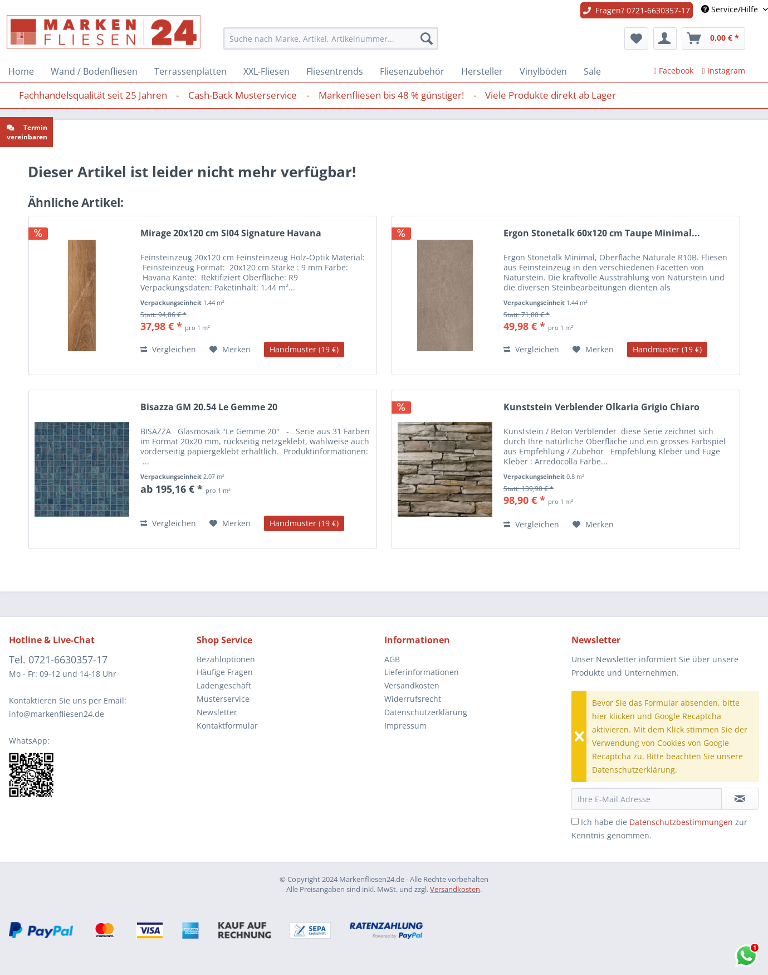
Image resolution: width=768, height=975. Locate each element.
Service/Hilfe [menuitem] (730, 9)
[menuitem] (330, 38)
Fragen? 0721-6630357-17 (636, 10)
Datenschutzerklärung (425, 712)
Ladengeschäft (224, 685)
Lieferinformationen (421, 672)
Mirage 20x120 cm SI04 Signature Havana (230, 233)
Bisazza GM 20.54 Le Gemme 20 (208, 407)
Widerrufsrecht (412, 698)
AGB (392, 659)
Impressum (405, 725)
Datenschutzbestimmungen (681, 822)
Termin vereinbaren (27, 132)
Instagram (723, 70)
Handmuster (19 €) (304, 349)
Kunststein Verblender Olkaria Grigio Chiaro (601, 407)
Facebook (673, 70)
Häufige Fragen (225, 672)
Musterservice (223, 698)
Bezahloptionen (226, 659)
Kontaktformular (227, 725)
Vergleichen (168, 349)
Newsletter (217, 712)
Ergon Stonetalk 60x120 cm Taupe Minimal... (601, 233)
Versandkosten (411, 685)
